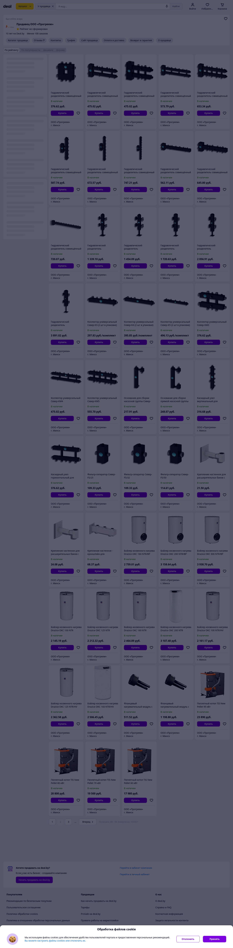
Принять (215, 939)
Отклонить (188, 939)
